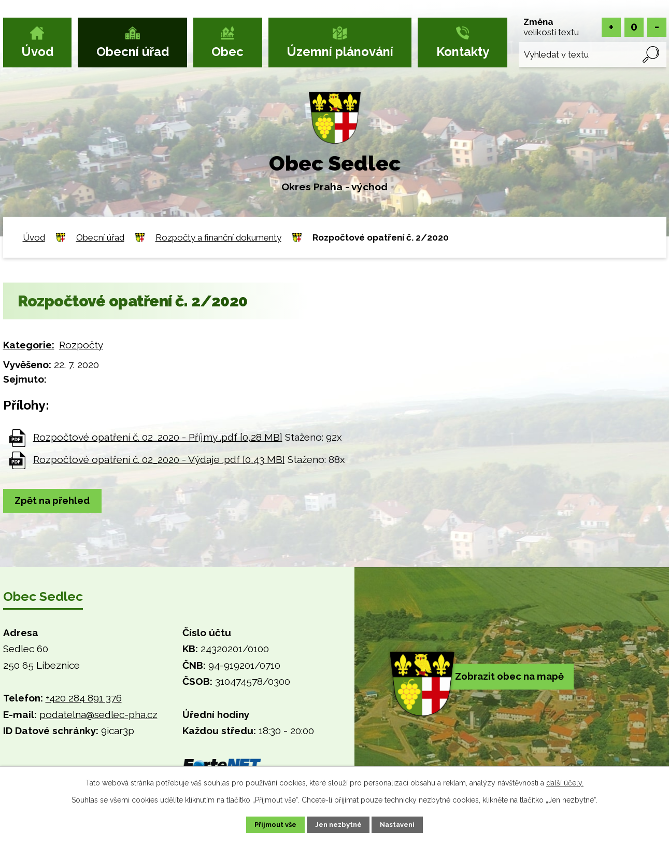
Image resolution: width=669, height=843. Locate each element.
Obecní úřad (132, 52)
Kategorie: (28, 344)
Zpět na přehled (56, 501)
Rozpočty (81, 344)
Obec (227, 52)
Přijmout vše (266, 824)
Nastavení (406, 824)
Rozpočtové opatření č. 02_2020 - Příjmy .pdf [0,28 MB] (157, 437)
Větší (611, 27)
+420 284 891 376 (84, 699)
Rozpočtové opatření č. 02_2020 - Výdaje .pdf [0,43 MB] (159, 459)
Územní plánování (340, 52)
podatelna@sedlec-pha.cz (98, 715)
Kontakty (462, 52)
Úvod (37, 52)
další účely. (564, 781)
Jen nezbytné (338, 824)
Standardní (634, 27)
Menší (656, 27)
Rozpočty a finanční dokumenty (218, 237)
